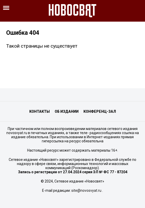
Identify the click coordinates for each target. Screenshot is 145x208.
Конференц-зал (99, 111)
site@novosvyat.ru (86, 190)
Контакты (39, 111)
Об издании (67, 111)
